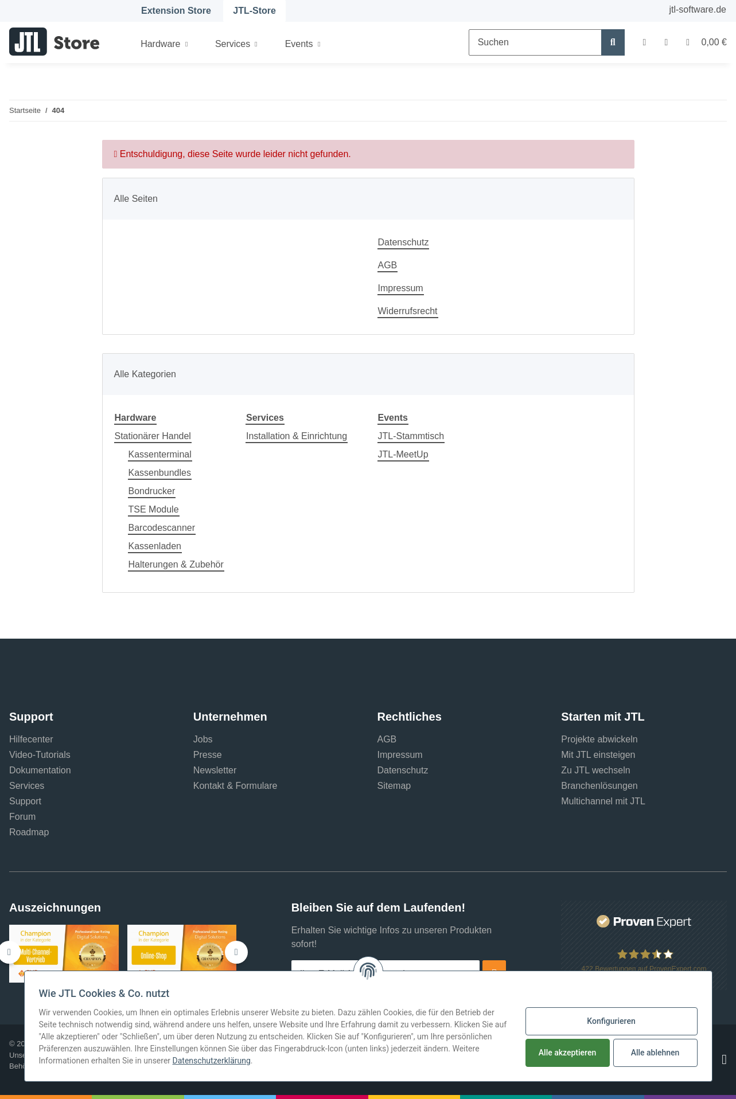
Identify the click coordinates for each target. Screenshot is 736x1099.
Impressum (400, 288)
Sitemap (394, 786)
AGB (388, 265)
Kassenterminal (160, 454)
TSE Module (153, 509)
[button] (645, 42)
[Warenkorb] (702, 42)
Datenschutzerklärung (212, 1060)
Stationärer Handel (153, 436)
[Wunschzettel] (666, 42)
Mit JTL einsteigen (598, 755)
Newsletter (215, 770)
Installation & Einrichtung (296, 436)
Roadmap (29, 832)
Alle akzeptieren (567, 1052)
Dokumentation (40, 770)
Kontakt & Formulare (235, 786)
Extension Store (176, 10)
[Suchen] (535, 42)
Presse (207, 755)
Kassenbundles (159, 473)
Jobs (203, 739)
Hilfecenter (31, 739)
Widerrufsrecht (408, 311)
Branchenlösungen (599, 786)
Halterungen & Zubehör (176, 564)
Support (25, 801)
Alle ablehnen (655, 1052)
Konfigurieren (611, 1021)
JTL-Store (254, 10)
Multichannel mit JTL (603, 801)
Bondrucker (152, 491)
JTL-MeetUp (403, 454)
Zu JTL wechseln (595, 770)
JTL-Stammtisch (411, 436)
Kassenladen (155, 546)
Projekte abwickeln (599, 739)
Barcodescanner (162, 528)
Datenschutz (403, 242)
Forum (22, 817)
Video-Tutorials (40, 755)
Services (26, 786)
